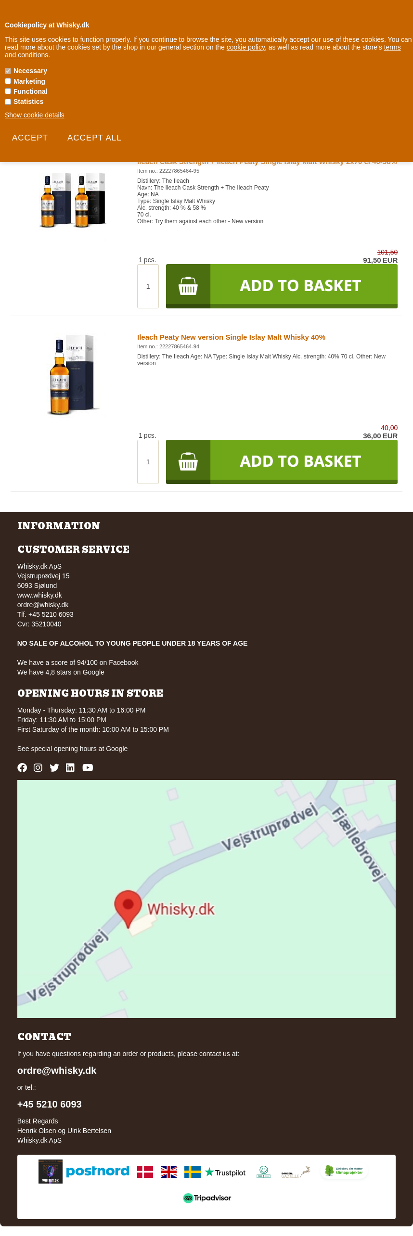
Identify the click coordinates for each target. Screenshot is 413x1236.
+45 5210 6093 (49, 1104)
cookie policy (246, 47)
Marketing (29, 81)
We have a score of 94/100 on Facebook (78, 662)
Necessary (30, 71)
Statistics (28, 101)
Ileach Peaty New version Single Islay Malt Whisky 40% (231, 337)
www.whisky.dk (39, 595)
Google (117, 748)
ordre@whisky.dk (43, 605)
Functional (30, 91)
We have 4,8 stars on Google (60, 672)
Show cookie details (35, 115)
